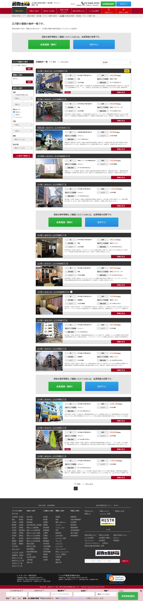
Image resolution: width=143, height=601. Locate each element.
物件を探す (19, 11)
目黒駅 (45, 535)
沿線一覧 (30, 562)
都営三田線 (30, 543)
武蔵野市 (15, 555)
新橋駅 (45, 525)
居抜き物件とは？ (79, 11)
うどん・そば (60, 527)
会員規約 (64, 598)
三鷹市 (21, 555)
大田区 (14, 530)
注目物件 (74, 522)
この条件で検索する (23, 156)
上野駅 (45, 533)
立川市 (79, 82)
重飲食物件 (74, 527)
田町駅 (45, 554)
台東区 (21, 522)
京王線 (29, 554)
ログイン (123, 4)
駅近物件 (74, 525)
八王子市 (15, 552)
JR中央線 (80, 75)
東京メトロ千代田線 (33, 535)
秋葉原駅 (46, 530)
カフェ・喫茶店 (61, 554)
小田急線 (30, 560)
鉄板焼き (58, 533)
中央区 (21, 517)
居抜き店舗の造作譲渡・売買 (94, 546)
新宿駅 (45, 519)
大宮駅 (45, 560)
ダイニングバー (61, 549)
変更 (29, 69)
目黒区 (21, 527)
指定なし (18, 112)
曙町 (82, 111)
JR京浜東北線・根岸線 (34, 525)
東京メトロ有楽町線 (33, 538)
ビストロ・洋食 (61, 538)
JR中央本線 (81, 104)
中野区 (21, 533)
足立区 (14, 543)
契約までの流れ (49, 11)
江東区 (21, 525)
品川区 (14, 527)
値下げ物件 (74, 533)
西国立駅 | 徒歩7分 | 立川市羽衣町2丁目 (53, 127)
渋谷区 (14, 533)
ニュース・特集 (105, 514)
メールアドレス (16, 590)
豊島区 (21, 535)
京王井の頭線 (31, 557)
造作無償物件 (75, 530)
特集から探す (34, 11)
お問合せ (105, 543)
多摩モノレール (82, 160)
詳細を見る (121, 92)
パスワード (39, 590)
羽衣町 (115, 136)
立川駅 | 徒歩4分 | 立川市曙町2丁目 (51, 399)
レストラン (59, 546)
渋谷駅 (45, 517)
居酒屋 (58, 517)
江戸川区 (15, 546)
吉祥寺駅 (46, 543)
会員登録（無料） (49, 44)
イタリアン (59, 543)
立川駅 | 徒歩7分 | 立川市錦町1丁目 (51, 235)
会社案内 (102, 540)
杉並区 (14, 535)
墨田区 (14, 525)
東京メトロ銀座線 (33, 527)
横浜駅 (45, 557)
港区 (13, 519)
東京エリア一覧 (17, 558)
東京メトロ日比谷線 (33, 541)
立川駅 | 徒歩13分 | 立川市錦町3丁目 (52, 320)
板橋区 (14, 541)
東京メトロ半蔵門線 (33, 530)
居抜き (17, 115)
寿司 (57, 530)
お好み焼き (59, 535)
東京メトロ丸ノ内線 (33, 533)
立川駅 (62, 16)
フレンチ (58, 541)
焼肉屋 (58, 560)
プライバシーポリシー (92, 543)
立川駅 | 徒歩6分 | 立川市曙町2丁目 (51, 99)
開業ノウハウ (104, 511)
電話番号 (61, 590)
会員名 (84, 590)
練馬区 (21, 541)
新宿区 (21, 519)
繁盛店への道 (119, 511)
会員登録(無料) (108, 4)
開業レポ (88, 514)
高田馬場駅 (47, 551)
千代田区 (15, 517)
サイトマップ (89, 540)
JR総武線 (29, 522)
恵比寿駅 (46, 527)
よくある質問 (94, 11)
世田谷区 (22, 530)
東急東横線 (30, 549)
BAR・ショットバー (62, 551)
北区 (13, 538)
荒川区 (21, 538)
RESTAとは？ (89, 511)
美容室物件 (74, 535)
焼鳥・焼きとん (61, 522)
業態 (106, 590)
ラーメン (58, 525)
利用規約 (116, 540)
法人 (19, 598)
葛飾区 (21, 543)
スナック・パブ (118, 107)
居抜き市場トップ (18, 16)
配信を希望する (48, 598)
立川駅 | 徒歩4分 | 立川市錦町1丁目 (51, 428)
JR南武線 (80, 132)
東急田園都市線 (32, 551)
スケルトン (18, 117)
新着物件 (74, 517)
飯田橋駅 (46, 541)
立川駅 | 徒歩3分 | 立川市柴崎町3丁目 (52, 263)
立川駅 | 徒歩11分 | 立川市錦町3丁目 (52, 71)
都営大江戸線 (31, 546)
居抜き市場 (91, 587)
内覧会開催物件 (76, 519)
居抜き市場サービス (64, 11)
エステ (116, 243)
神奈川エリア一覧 (18, 560)
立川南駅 (88, 160)
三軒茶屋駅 (47, 546)
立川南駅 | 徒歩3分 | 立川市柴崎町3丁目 (53, 156)
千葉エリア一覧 (17, 563)
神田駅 (45, 538)
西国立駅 (85, 132)
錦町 (82, 82)
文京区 (14, 522)
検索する (125, 561)
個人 (14, 598)
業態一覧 (58, 562)
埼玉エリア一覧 (17, 566)
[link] (116, 579)
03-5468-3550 (91, 3)
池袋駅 (45, 522)
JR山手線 (29, 517)
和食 (115, 79)
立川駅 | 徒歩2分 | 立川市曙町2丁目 (51, 184)
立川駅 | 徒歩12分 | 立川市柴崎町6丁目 (53, 292)
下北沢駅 (46, 549)
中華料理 (58, 557)
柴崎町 (115, 164)
